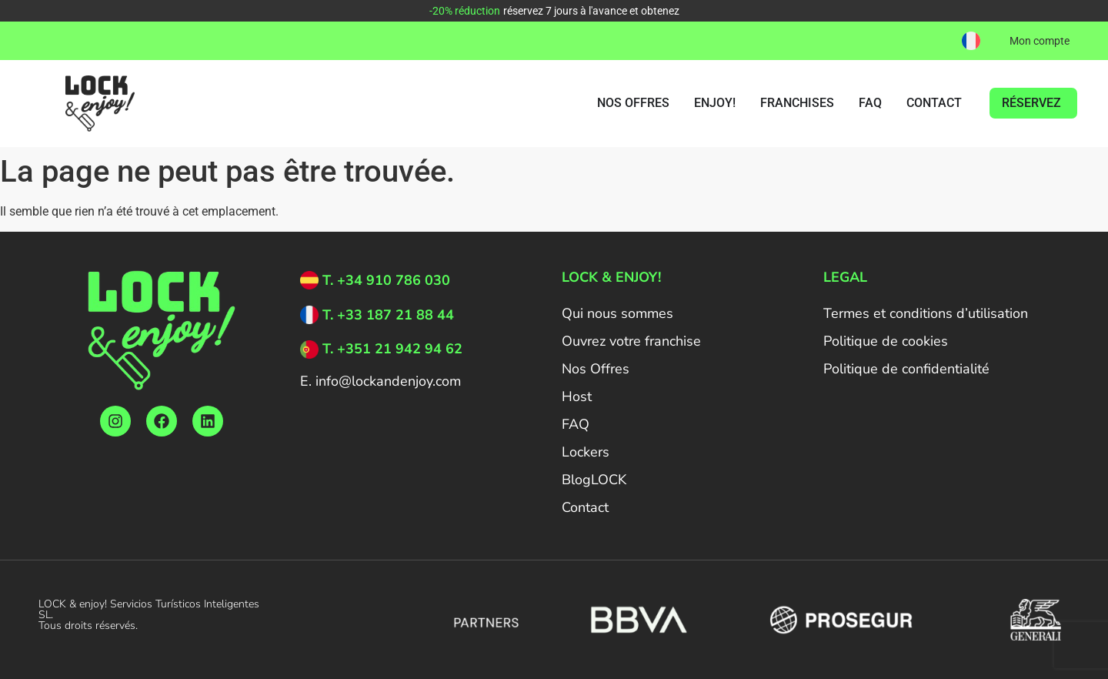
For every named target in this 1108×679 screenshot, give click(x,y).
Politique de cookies (885, 341)
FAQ (575, 424)
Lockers (585, 452)
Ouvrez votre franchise (631, 341)
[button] (971, 41)
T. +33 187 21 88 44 (388, 315)
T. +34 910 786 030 (386, 280)
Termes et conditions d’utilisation (925, 313)
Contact (585, 507)
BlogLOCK (594, 479)
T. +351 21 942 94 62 (392, 349)
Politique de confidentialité (906, 369)
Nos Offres (595, 369)
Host (577, 396)
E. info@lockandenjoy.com (380, 381)
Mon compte (1040, 41)
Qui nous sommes (617, 313)
